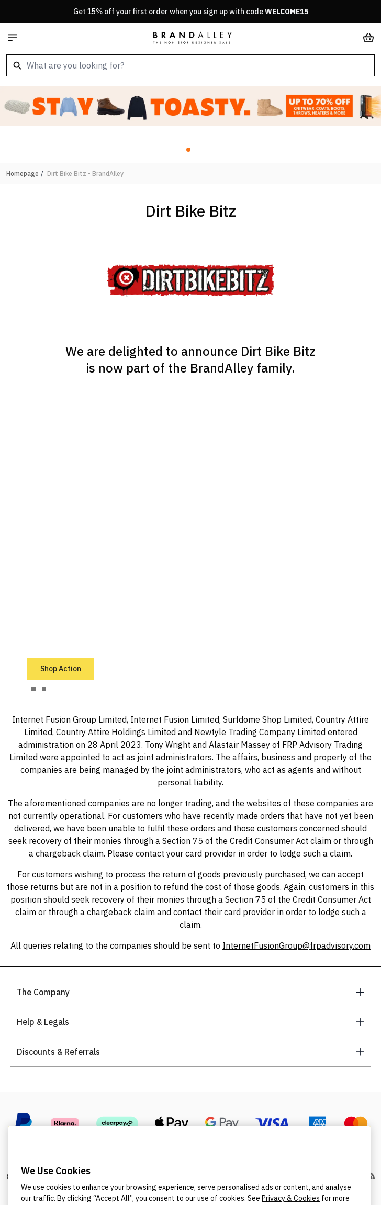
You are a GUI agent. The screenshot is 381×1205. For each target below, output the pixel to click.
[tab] (33, 689)
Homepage (22, 173)
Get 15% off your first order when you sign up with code (190, 11)
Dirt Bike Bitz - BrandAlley (85, 173)
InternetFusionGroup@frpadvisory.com (296, 945)
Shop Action (60, 668)
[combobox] (190, 65)
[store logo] (192, 37)
